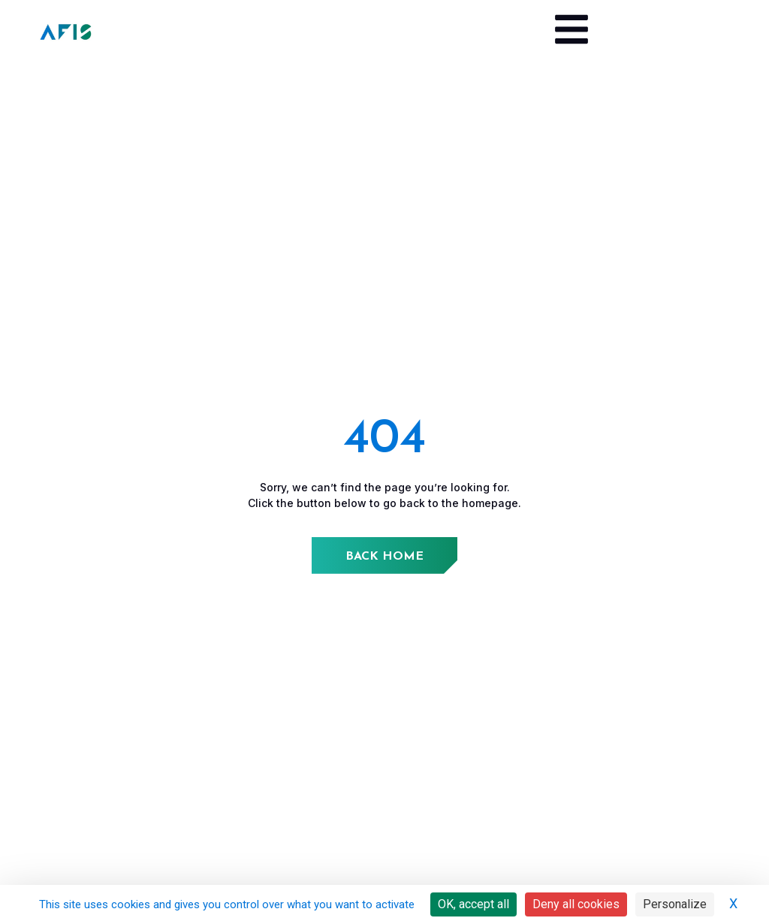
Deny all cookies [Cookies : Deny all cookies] (576, 904)
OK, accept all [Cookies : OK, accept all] (473, 904)
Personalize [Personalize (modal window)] (675, 904)
